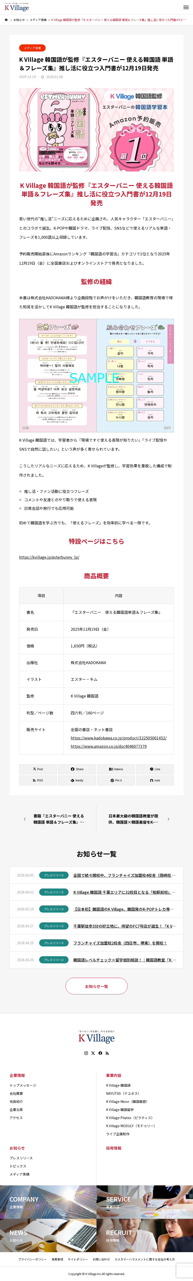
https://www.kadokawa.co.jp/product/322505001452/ (118, 738)
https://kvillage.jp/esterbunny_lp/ (49, 557)
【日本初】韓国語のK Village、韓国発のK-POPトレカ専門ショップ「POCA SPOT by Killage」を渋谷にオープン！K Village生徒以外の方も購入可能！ (124, 909)
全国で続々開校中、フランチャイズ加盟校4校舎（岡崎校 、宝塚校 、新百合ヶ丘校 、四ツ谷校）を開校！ (124, 875)
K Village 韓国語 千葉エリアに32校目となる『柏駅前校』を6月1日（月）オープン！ (124, 892)
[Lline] (155, 769)
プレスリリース (54, 875)
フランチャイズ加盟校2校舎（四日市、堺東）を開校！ (120, 943)
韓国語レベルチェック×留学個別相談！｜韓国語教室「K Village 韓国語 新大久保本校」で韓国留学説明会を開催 (124, 960)
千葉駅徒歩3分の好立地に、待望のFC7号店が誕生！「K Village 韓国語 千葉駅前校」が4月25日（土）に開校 (124, 926)
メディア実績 (32, 48)
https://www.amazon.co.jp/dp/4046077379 (109, 746)
